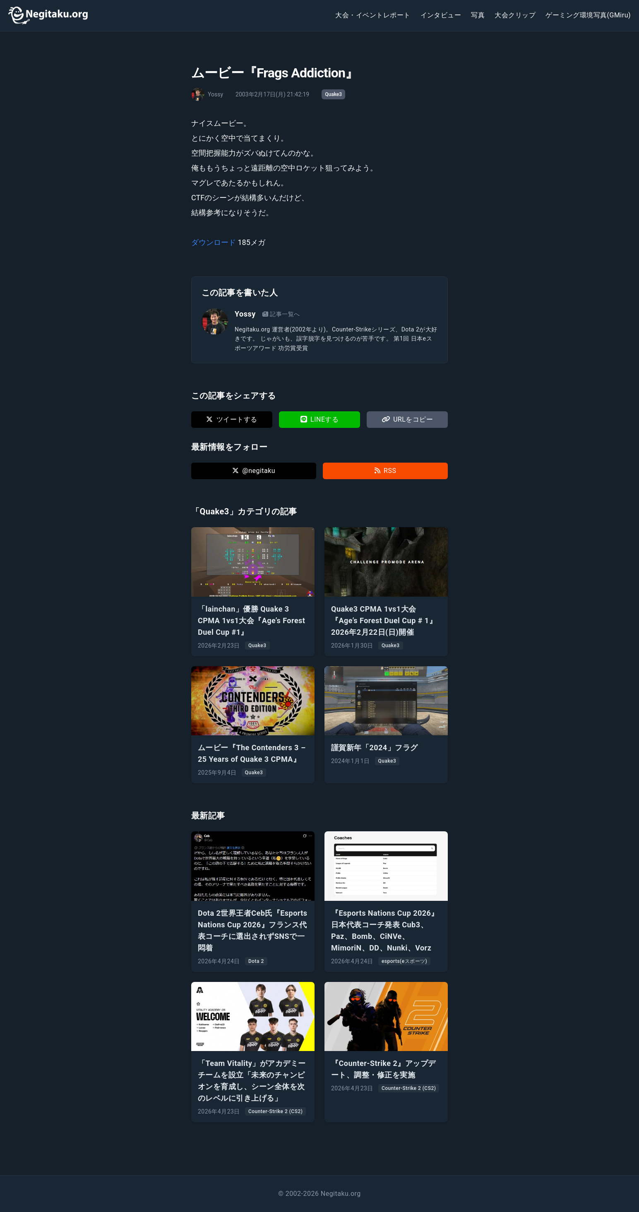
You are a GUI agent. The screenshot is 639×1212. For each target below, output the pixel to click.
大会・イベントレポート (372, 15)
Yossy (245, 314)
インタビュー (440, 15)
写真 (478, 15)
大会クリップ (515, 15)
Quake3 (333, 94)
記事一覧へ (281, 314)
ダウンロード (213, 242)
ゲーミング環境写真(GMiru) (588, 15)
